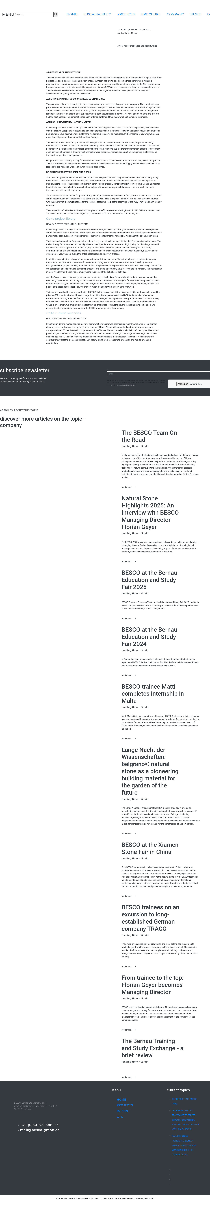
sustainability (97, 14)
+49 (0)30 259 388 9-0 (40, 1125)
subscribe (189, 384)
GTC (120, 1116)
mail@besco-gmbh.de (40, 1130)
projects (126, 14)
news (195, 14)
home (72, 14)
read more (129, 487)
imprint (123, 1111)
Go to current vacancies (63, 313)
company (175, 14)
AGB (112, 385)
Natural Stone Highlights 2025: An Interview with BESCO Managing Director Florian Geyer (184, 1145)
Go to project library (60, 218)
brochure (151, 14)
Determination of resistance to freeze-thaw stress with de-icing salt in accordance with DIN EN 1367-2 (185, 1120)
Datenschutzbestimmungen (126, 385)
